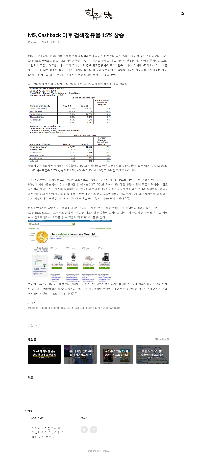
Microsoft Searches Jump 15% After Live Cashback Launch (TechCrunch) (74, 308)
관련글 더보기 (162, 339)
